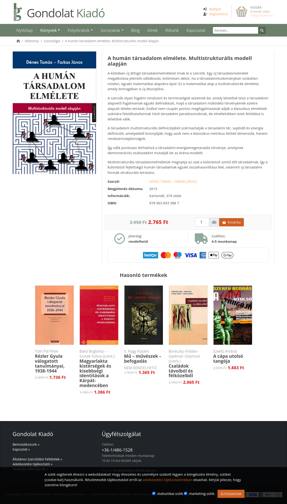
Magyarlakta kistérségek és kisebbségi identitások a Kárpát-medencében (99, 368)
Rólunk (172, 30)
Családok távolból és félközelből (188, 364)
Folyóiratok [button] (78, 30)
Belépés (215, 9)
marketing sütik (201, 493)
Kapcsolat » (21, 449)
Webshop (32, 41)
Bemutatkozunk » (26, 444)
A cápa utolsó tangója (232, 356)
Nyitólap (24, 30)
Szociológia (52, 41)
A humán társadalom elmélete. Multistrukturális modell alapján (112, 41)
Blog (135, 30)
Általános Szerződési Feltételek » (37, 459)
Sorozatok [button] (110, 30)
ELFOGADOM (231, 494)
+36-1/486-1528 (117, 450)
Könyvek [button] (48, 30)
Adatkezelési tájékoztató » (32, 464)
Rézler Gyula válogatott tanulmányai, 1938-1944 (54, 361)
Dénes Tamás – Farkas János (173, 181)
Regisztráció (218, 14)
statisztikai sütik (170, 493)
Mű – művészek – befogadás (143, 356)
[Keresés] (235, 30)
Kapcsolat (195, 30)
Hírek (152, 30)
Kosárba (231, 222)
